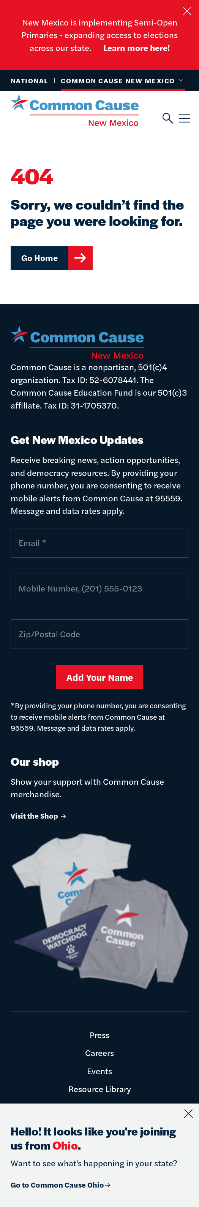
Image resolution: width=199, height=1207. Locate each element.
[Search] (167, 119)
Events (99, 1071)
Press (99, 1035)
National (29, 80)
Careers (99, 1052)
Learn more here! (136, 47)
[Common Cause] (87, 110)
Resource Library (99, 1089)
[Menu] (183, 119)
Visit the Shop (39, 815)
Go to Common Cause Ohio (61, 1184)
